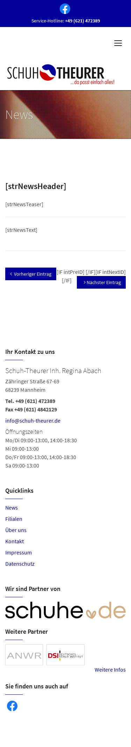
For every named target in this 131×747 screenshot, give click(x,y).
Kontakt (14, 541)
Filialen (13, 518)
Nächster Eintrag (102, 282)
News (11, 507)
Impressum (18, 552)
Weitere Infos (110, 669)
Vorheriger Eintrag (30, 274)
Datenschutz (20, 563)
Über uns (16, 529)
